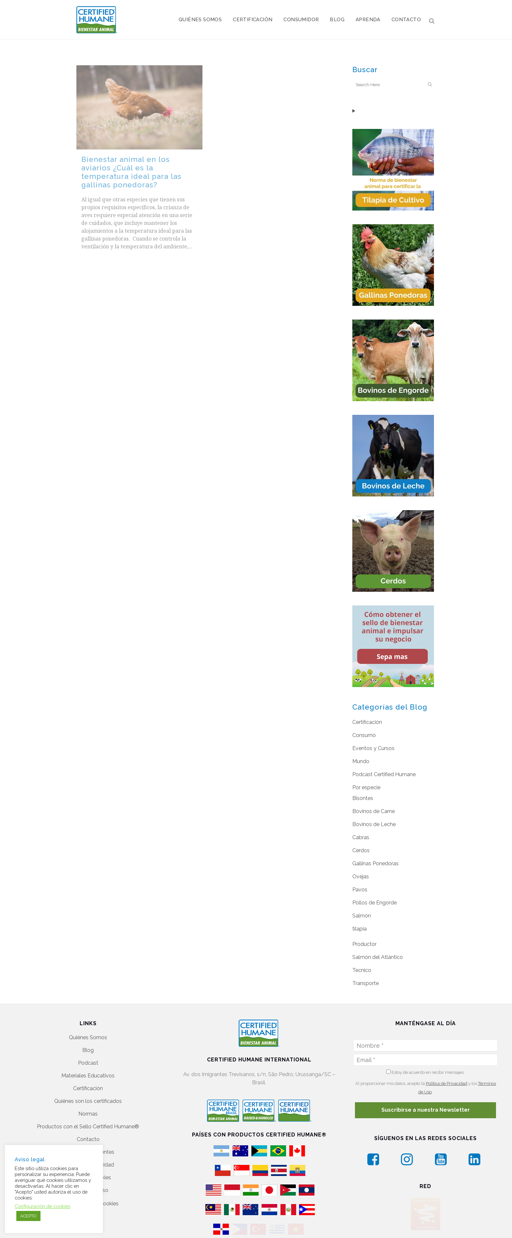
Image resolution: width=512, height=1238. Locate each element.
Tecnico (361, 970)
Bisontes (362, 798)
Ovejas (360, 876)
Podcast (88, 1063)
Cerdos (361, 850)
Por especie (366, 787)
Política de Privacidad (446, 1083)
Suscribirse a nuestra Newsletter (425, 1110)
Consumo (364, 735)
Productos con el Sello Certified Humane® (88, 1126)
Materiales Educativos (88, 1076)
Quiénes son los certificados (88, 1101)
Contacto (88, 1139)
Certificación (367, 722)
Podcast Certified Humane (384, 774)
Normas (88, 1114)
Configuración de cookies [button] (42, 1206)
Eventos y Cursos (373, 748)
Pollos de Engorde (374, 903)
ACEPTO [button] (28, 1216)
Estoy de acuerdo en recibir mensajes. (425, 1072)
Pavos (359, 889)
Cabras (360, 837)
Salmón (361, 916)
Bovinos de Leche (374, 824)
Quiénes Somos (88, 1037)
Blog (88, 1050)
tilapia (359, 929)
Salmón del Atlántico (377, 957)
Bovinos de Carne (373, 811)
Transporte (365, 983)
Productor (364, 944)
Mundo (360, 761)
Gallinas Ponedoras (375, 863)
